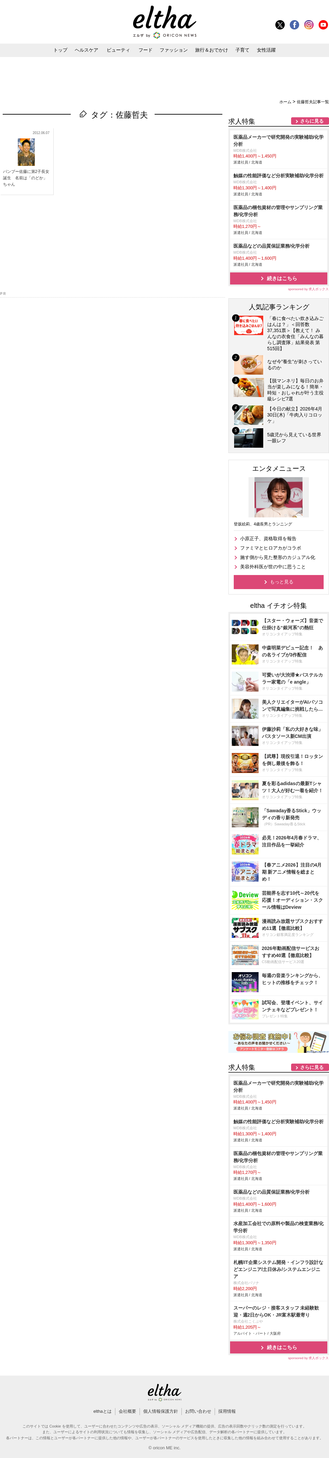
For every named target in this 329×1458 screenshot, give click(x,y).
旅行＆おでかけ (211, 50)
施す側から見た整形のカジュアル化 (277, 557)
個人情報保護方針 (160, 1411)
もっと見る (281, 581)
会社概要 (127, 1411)
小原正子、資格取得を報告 (268, 538)
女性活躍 (266, 50)
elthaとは (102, 1411)
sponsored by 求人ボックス (308, 289)
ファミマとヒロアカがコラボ (270, 548)
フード (146, 50)
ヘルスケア (86, 50)
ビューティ (118, 50)
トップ (60, 50)
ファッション (174, 50)
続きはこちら (282, 278)
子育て (242, 50)
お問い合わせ (198, 1411)
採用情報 (227, 1411)
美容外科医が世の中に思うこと (273, 566)
